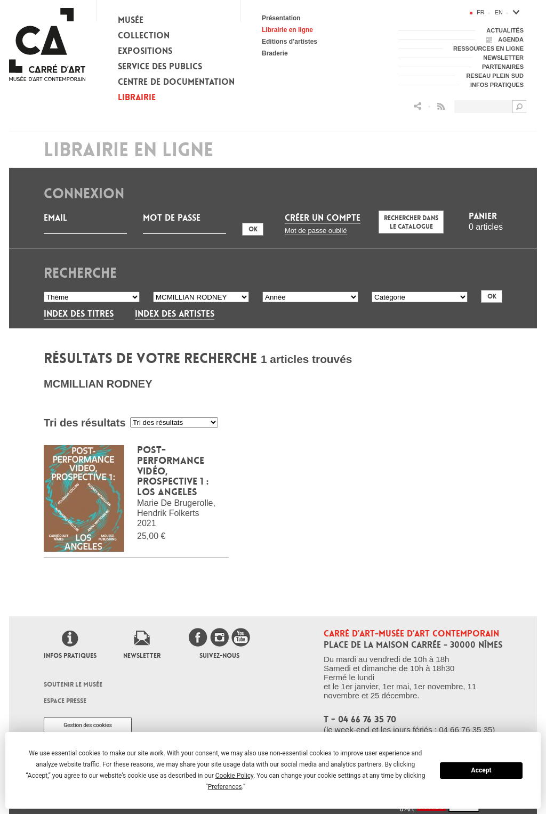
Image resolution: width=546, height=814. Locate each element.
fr (481, 12)
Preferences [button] (225, 787)
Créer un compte (322, 217)
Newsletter (141, 655)
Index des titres (79, 313)
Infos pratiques (70, 655)
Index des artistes (174, 313)
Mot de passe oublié (316, 231)
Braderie (275, 53)
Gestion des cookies (87, 725)
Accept (481, 770)
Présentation (281, 18)
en (499, 12)
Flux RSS (441, 106)
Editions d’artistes (289, 41)
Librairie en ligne (287, 30)
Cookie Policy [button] (234, 775)
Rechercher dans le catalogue (411, 222)
